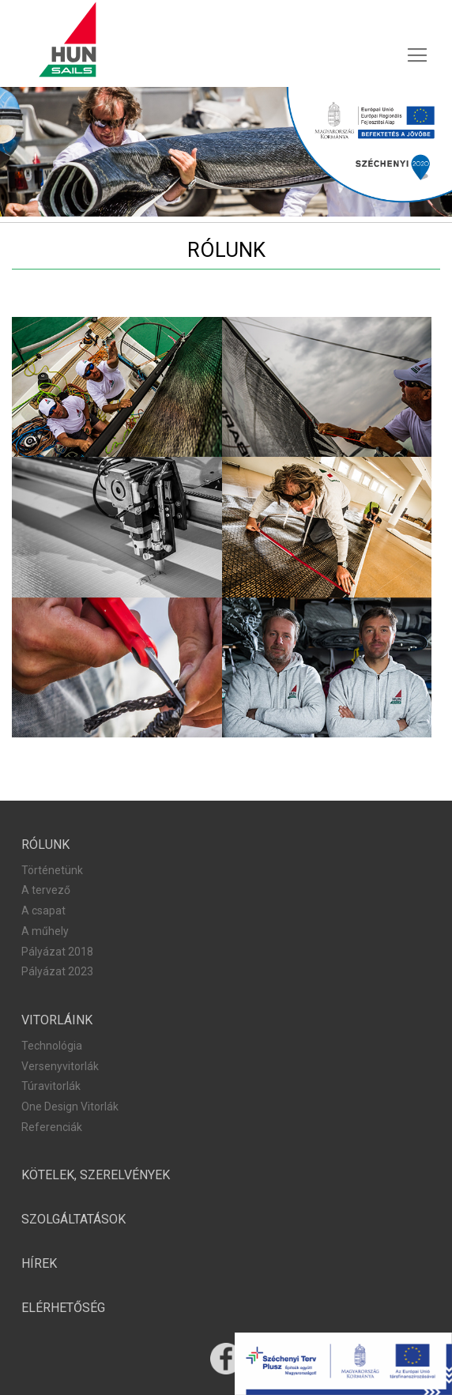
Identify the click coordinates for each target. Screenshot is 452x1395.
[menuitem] (63, 1307)
